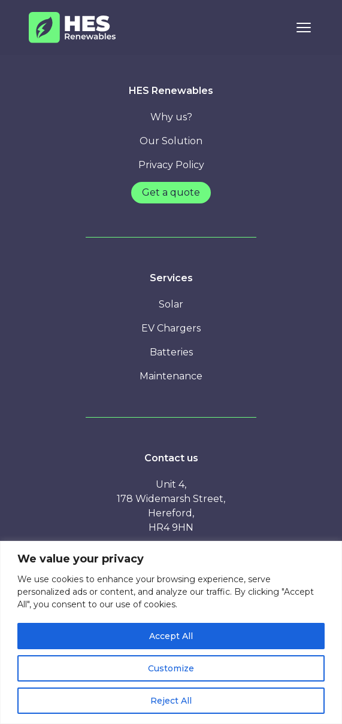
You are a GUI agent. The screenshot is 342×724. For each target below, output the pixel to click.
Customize (171, 668)
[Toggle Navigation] (303, 27)
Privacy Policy (171, 165)
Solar (171, 304)
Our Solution (171, 141)
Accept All (171, 636)
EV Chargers (171, 328)
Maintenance (171, 376)
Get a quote (171, 192)
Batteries (171, 352)
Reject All (171, 700)
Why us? (171, 117)
